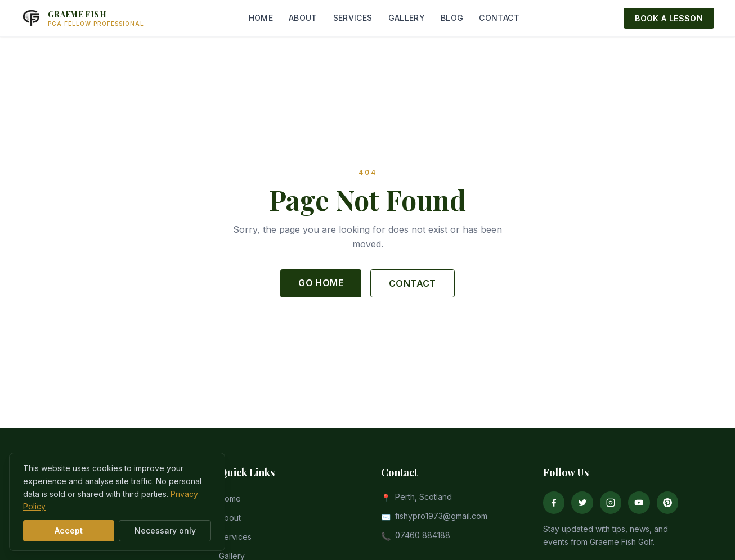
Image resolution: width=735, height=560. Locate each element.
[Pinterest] (667, 502)
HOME (261, 17)
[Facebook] (553, 502)
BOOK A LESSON (669, 18)
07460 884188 (422, 535)
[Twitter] (582, 502)
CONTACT (499, 17)
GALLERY (406, 17)
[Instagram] (610, 502)
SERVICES (353, 17)
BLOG (452, 17)
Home (230, 498)
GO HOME (320, 282)
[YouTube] (638, 502)
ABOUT (303, 17)
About (230, 517)
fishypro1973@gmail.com (441, 516)
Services (235, 536)
